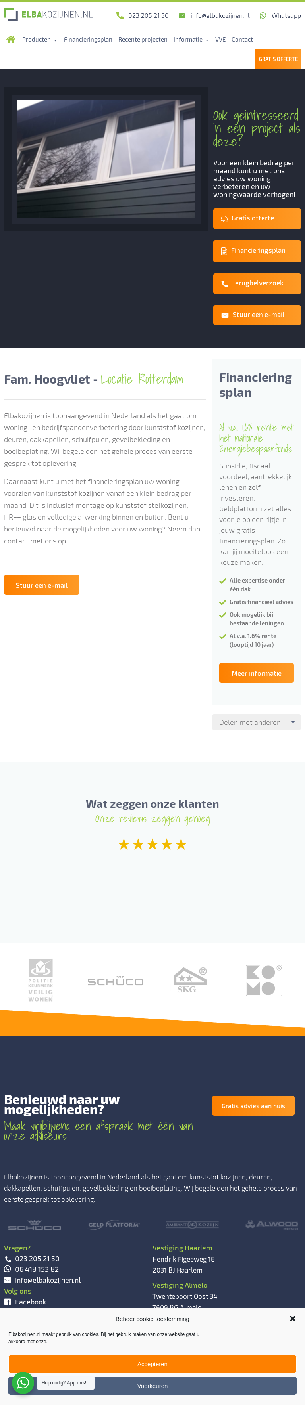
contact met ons (30, 540)
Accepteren (152, 1364)
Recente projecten (143, 39)
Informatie (192, 39)
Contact (242, 39)
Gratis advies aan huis (253, 1105)
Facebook (25, 1301)
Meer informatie (257, 673)
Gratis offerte (247, 218)
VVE (220, 39)
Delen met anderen (250, 722)
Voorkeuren (152, 1385)
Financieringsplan (88, 39)
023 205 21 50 (148, 15)
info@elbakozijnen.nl (220, 15)
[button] (293, 1319)
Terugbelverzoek (252, 283)
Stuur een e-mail (252, 314)
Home (11, 39)
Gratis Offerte (278, 59)
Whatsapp (286, 15)
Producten (40, 39)
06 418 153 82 (31, 1269)
